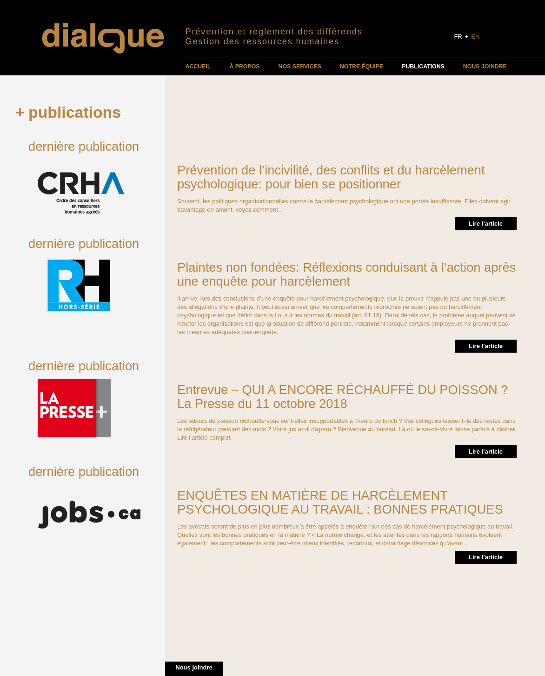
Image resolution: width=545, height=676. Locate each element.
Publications (423, 66)
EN (475, 36)
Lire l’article (486, 223)
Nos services (300, 66)
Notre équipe (361, 66)
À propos (244, 66)
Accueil (198, 66)
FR (458, 36)
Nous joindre (485, 66)
